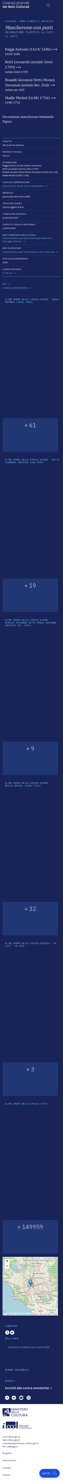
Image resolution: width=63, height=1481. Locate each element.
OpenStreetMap (21, 1314)
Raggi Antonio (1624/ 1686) (28, 49)
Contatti (7, 1467)
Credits (6, 1475)
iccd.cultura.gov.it (11, 1436)
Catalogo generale (16, 5)
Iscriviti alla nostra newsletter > (28, 1388)
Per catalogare (10, 1446)
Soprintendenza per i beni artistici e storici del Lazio (29, 252)
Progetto (7, 1453)
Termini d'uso (9, 1460)
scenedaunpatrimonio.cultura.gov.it (20, 1443)
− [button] (7, 1266)
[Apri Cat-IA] (49, 1473)
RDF (5, 284)
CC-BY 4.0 (7, 273)
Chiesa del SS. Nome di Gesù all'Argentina (23, 186)
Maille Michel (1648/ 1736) (27, 97)
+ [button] (7, 1261)
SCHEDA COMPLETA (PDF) (15, 288)
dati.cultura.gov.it (11, 1440)
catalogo (10, 21)
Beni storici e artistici (37, 21)
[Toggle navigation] (48, 5)
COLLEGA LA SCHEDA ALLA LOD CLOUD (28, 1347)
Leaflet (8, 1314)
